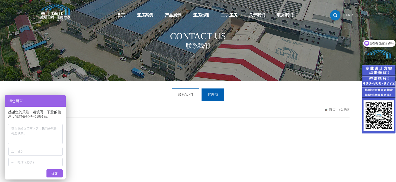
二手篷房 (229, 15)
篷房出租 (201, 15)
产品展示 (173, 15)
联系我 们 (185, 95)
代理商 (213, 95)
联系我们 (285, 15)
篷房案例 (145, 15)
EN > (349, 15)
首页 (121, 15)
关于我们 (257, 15)
